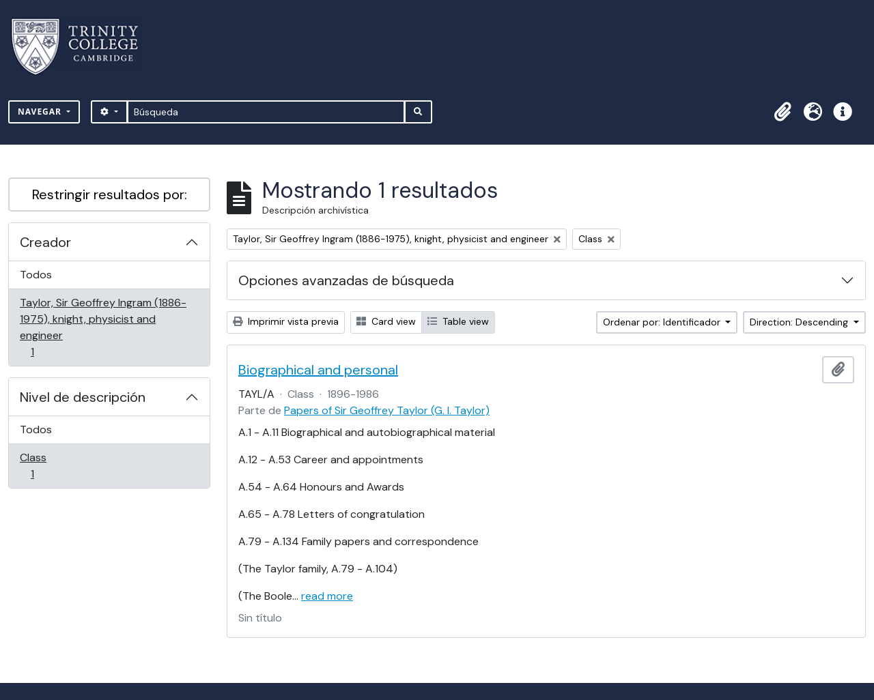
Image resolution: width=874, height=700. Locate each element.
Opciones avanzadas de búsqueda (346, 280)
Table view (458, 321)
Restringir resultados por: (109, 194)
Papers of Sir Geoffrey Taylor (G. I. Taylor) (387, 410)
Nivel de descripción (82, 397)
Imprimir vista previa (286, 321)
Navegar (41, 111)
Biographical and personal (318, 370)
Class (51, 465)
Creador (45, 242)
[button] (782, 112)
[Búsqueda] (266, 111)
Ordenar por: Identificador (663, 322)
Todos (36, 274)
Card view (386, 321)
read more (327, 596)
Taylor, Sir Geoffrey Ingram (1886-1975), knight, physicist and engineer (102, 327)
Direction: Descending (800, 322)
